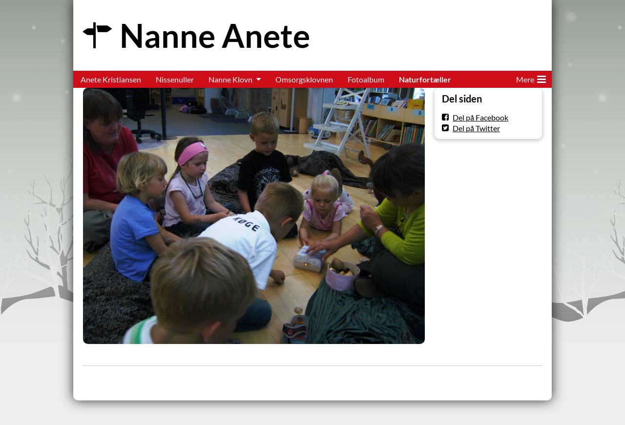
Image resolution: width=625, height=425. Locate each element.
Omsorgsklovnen (304, 79)
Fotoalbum (366, 79)
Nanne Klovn (230, 79)
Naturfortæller (425, 79)
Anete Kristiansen (111, 79)
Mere (531, 77)
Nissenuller (175, 79)
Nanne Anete (215, 35)
